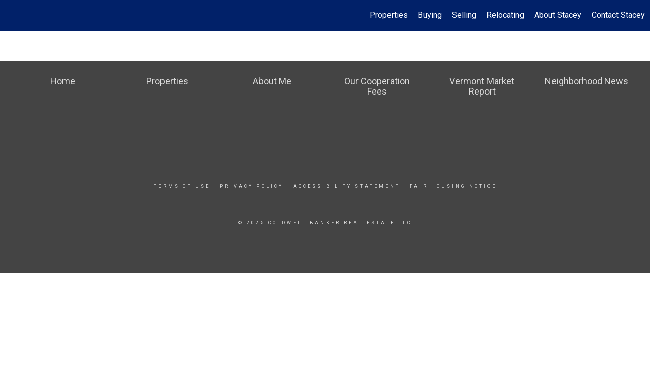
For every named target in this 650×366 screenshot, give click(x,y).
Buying (430, 15)
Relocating (505, 15)
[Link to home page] (13, 15)
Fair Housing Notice (453, 186)
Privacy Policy (251, 186)
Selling (464, 15)
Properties (389, 15)
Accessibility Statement (346, 186)
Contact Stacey (618, 15)
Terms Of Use (182, 186)
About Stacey (557, 15)
